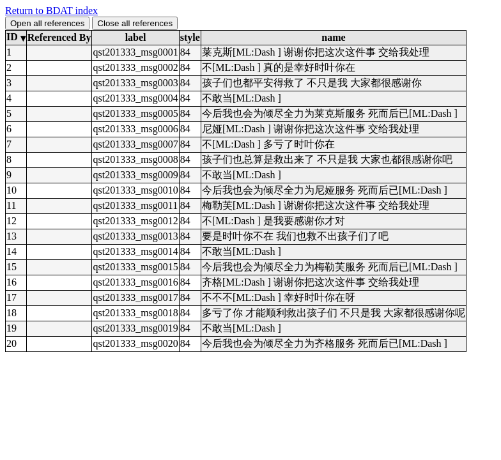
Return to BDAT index (51, 10)
